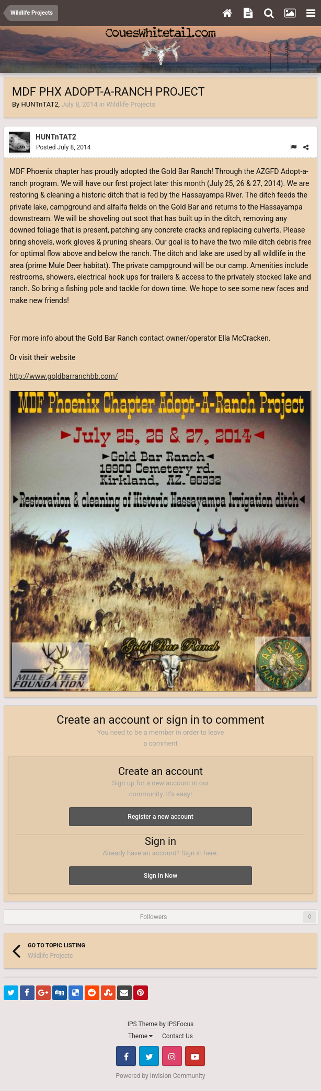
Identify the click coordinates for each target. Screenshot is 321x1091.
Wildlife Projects (130, 104)
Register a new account (160, 816)
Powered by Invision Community (160, 1076)
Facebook (126, 1056)
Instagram (172, 1056)
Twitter (149, 1056)
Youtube (195, 1056)
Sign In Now (160, 875)
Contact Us (177, 1036)
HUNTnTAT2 (39, 104)
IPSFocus (180, 1024)
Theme (140, 1036)
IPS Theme (143, 1024)
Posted (63, 147)
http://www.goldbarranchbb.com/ (63, 376)
